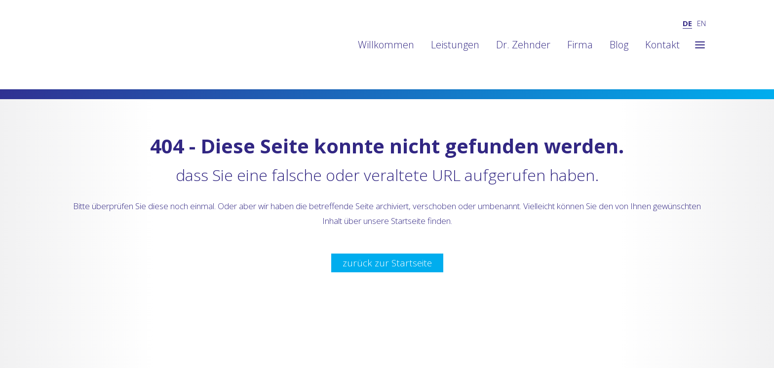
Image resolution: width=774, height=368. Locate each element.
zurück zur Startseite (387, 263)
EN (701, 23)
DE (687, 23)
